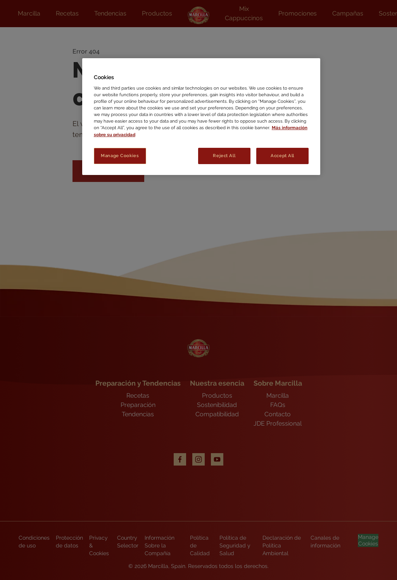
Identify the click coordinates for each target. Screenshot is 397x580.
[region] (201, 116)
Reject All (224, 155)
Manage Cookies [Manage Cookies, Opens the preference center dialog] (120, 155)
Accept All (282, 155)
